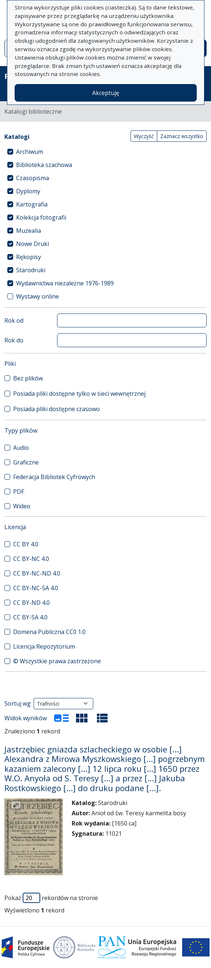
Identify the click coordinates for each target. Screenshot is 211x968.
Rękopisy (28, 257)
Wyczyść (144, 136)
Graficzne (26, 462)
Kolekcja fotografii (41, 217)
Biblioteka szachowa (44, 165)
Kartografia (32, 204)
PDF (18, 491)
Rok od (13, 320)
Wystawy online (37, 296)
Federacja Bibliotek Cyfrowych (54, 477)
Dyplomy (28, 191)
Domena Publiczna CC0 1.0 (49, 632)
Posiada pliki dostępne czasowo (56, 409)
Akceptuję (105, 93)
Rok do (13, 340)
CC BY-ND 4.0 (31, 603)
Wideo (21, 506)
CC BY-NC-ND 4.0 (36, 573)
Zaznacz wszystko (181, 136)
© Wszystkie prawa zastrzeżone (57, 661)
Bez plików (28, 378)
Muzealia (28, 231)
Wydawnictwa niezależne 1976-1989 (65, 283)
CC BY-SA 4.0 (30, 617)
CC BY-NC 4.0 (31, 559)
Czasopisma (32, 178)
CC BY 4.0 (25, 544)
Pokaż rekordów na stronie (51, 898)
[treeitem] (105, 152)
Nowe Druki (32, 244)
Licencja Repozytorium (44, 646)
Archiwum (29, 152)
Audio (21, 448)
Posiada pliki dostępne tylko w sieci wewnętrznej (79, 394)
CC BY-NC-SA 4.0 (35, 588)
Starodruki (30, 270)
